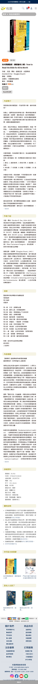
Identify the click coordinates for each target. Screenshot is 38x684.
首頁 (4, 14)
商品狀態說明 (7, 92)
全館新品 (28, 630)
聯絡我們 (9, 632)
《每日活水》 (29, 654)
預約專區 (9, 657)
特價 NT (4, 84)
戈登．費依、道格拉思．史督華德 (18, 71)
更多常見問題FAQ (11, 544)
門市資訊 (9, 635)
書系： (4, 81)
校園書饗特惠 (10, 651)
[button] (23, 8)
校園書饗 (28, 638)
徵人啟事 (9, 638)
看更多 (6, 209)
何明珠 (9, 76)
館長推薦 (28, 632)
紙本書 (5, 60)
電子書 (12, 60)
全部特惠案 (9, 654)
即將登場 (28, 641)
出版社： (5, 79)
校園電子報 (28, 651)
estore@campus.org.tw (21, 667)
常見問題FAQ (10, 630)
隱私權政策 (9, 644)
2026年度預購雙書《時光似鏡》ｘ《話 (19, 2)
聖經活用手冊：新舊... (26, 609)
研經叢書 (10, 81)
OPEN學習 (28, 660)
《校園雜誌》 (29, 657)
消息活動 (9, 641)
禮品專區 (28, 635)
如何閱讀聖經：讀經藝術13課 (12, 577)
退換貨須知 (23, 539)
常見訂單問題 (15, 518)
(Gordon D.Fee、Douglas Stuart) (13, 74)
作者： (4, 71)
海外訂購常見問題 (27, 541)
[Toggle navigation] (35, 8)
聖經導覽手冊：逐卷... (9, 609)
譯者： (4, 76)
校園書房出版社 (13, 79)
